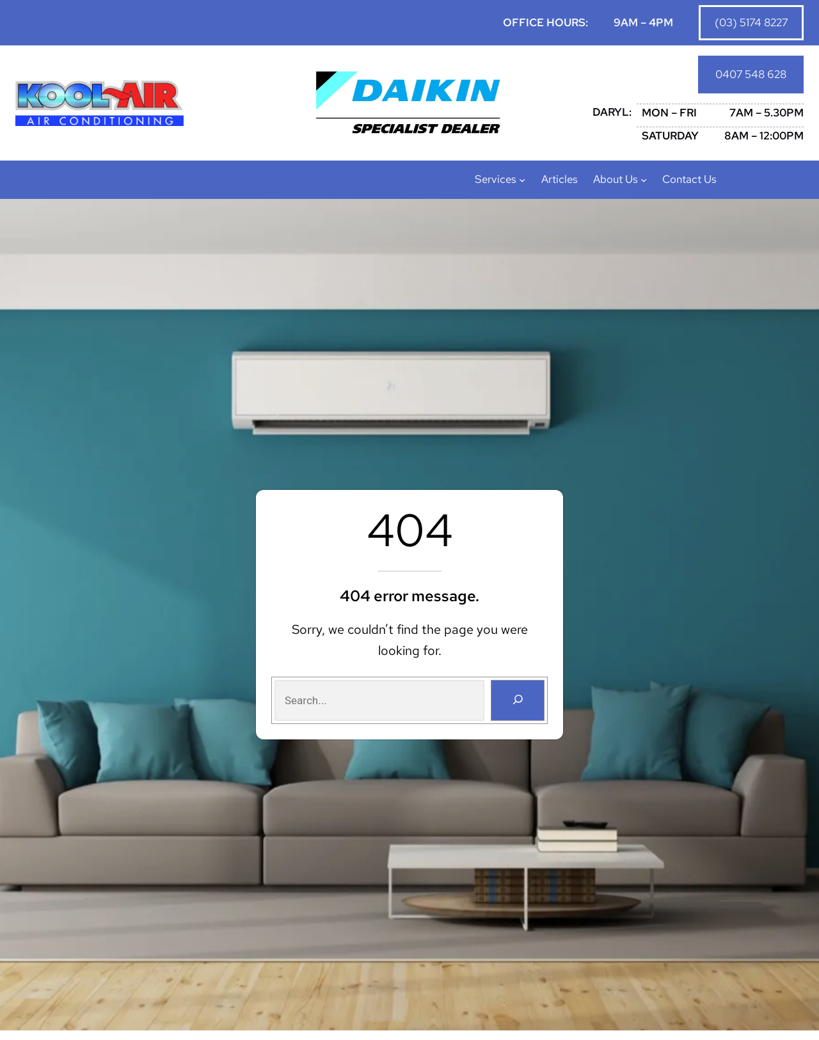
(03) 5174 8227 (751, 22)
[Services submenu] (522, 181)
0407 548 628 (750, 75)
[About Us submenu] (643, 181)
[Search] (517, 702)
